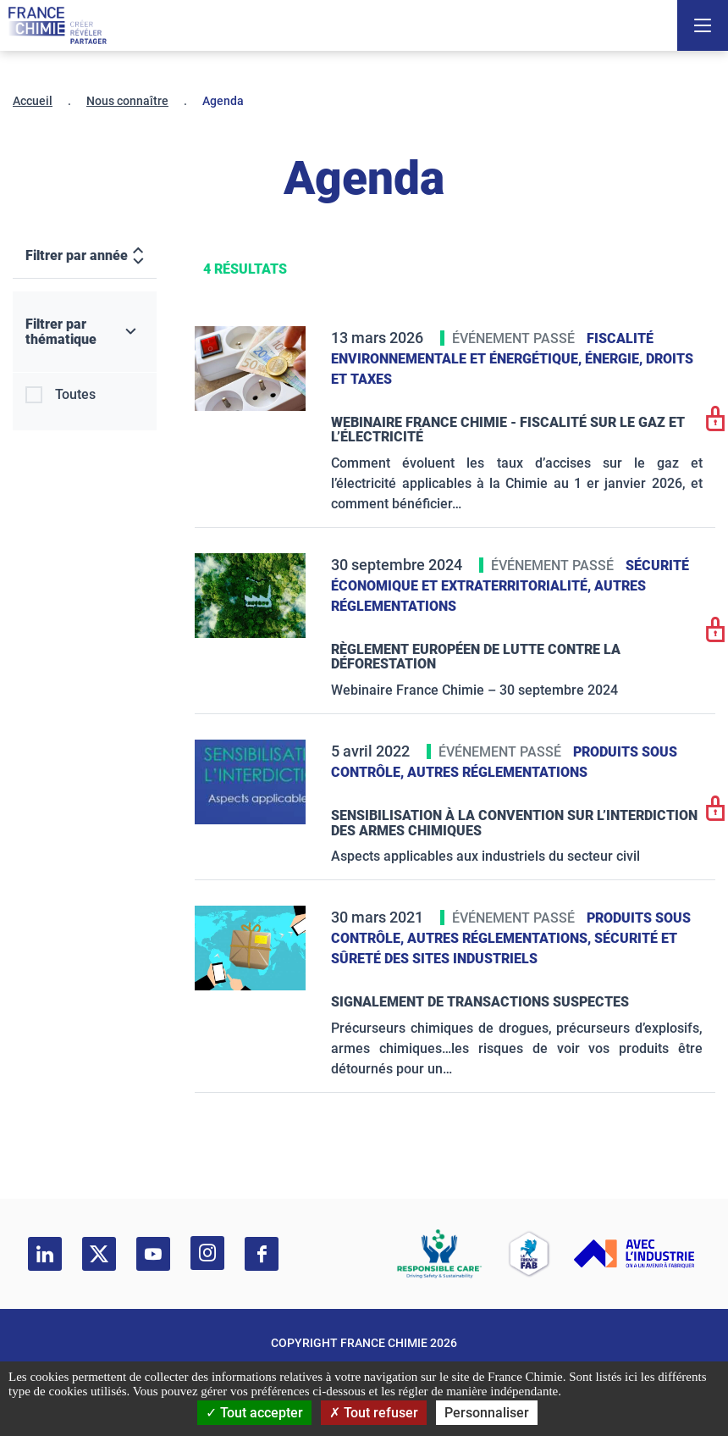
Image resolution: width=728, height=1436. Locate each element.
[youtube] (153, 1253)
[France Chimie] (57, 25)
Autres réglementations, (500, 938)
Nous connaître (127, 101)
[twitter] (99, 1253)
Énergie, (615, 359)
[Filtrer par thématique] (85, 332)
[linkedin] (44, 1253)
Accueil (32, 101)
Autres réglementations (497, 772)
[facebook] (261, 1253)
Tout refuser (373, 1413)
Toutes (75, 394)
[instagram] (207, 1253)
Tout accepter (254, 1413)
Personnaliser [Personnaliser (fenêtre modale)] (486, 1413)
